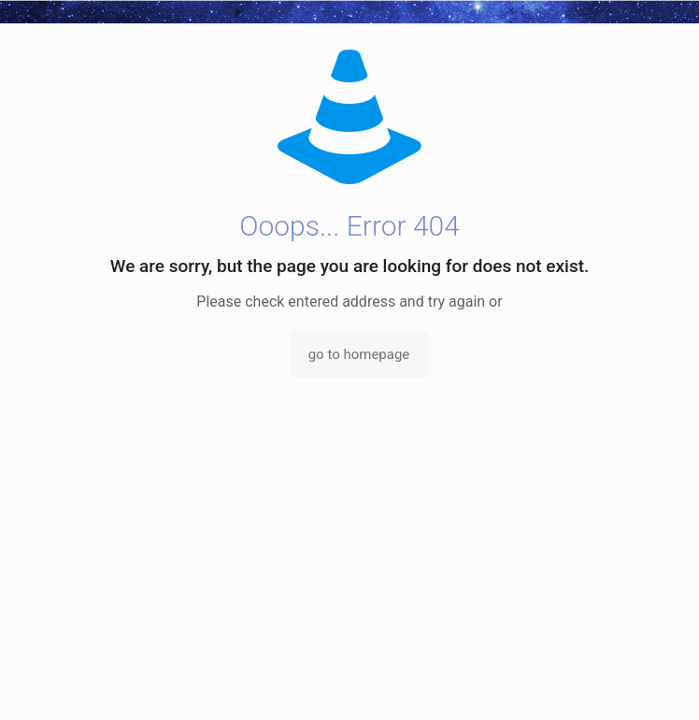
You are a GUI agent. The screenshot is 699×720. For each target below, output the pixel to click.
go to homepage (359, 354)
